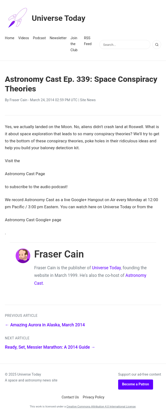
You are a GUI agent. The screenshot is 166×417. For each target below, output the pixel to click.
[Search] (156, 44)
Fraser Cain (18, 100)
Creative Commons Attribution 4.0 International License (100, 406)
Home (9, 38)
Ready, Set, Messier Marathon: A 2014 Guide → (50, 347)
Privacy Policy (93, 397)
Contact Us (70, 397)
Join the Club (74, 44)
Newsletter (58, 38)
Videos (23, 38)
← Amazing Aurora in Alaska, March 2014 (45, 324)
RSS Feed (88, 41)
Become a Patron (135, 384)
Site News (88, 100)
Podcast (39, 38)
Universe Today (45, 18)
